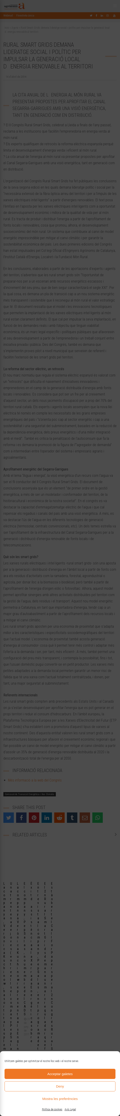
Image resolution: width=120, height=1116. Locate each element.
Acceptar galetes (60, 1074)
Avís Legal (70, 1109)
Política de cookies (52, 1109)
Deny (60, 1086)
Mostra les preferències (60, 1099)
